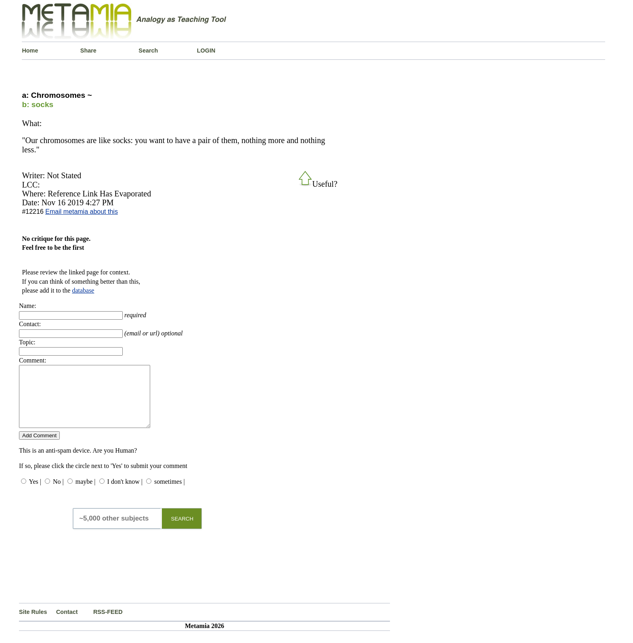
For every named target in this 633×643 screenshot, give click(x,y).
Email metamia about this (81, 211)
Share (88, 50)
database (83, 290)
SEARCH (182, 531)
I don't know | (125, 493)
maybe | (85, 493)
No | (58, 493)
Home (30, 50)
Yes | (35, 493)
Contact (67, 624)
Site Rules (33, 624)
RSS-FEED (108, 624)
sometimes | (169, 493)
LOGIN (206, 50)
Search (148, 50)
